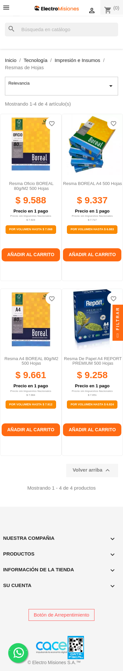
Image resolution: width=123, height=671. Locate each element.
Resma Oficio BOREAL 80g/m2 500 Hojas (31, 186)
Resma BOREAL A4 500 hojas (92, 183)
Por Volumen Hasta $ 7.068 (30, 229)
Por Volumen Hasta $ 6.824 (92, 404)
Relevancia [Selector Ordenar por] (61, 86)
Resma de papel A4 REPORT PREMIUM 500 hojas (93, 361)
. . (18, 652)
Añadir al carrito (30, 254)
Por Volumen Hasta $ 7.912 (30, 404)
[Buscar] (61, 30)
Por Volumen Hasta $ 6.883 (92, 229)
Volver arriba (92, 470)
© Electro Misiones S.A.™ (54, 662)
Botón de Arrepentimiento (61, 615)
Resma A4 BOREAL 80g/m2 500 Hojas (31, 361)
